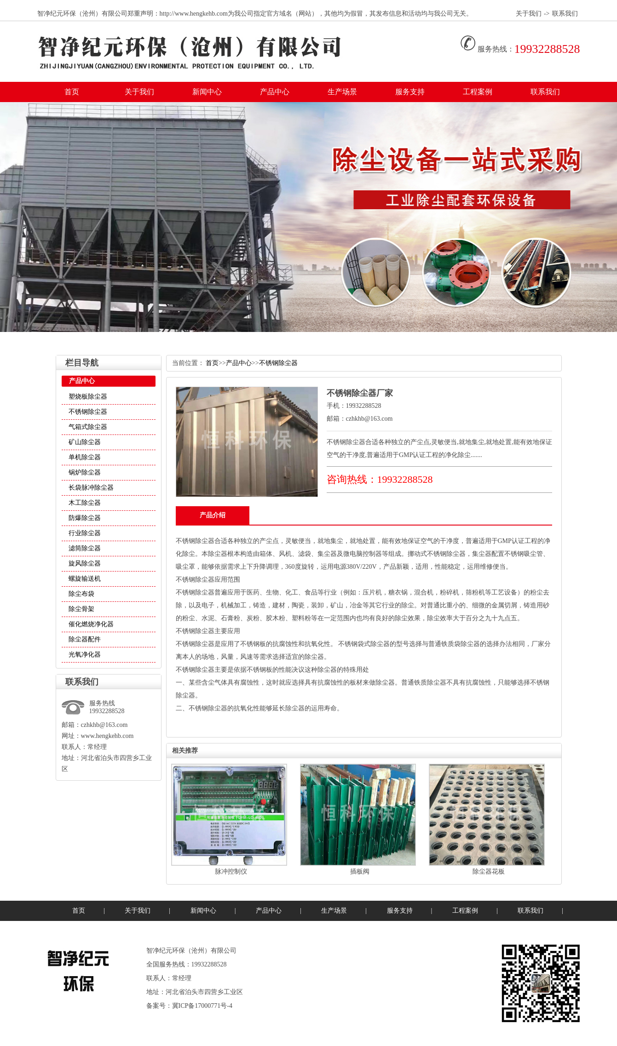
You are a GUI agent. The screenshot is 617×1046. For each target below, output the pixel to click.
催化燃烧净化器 (91, 624)
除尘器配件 (85, 639)
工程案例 (477, 92)
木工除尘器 (85, 502)
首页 (71, 92)
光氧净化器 (85, 654)
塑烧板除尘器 (88, 396)
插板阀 (359, 871)
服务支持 (410, 92)
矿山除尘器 (85, 442)
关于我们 (529, 13)
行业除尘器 (85, 533)
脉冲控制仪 (231, 871)
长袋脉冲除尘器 (91, 487)
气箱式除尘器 (88, 426)
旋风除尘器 (85, 563)
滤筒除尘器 (85, 548)
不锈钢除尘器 (88, 411)
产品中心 (274, 92)
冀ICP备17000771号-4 (202, 1005)
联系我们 (565, 13)
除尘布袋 (81, 593)
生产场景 (342, 92)
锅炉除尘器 (85, 472)
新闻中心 (207, 92)
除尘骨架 (81, 609)
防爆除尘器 (85, 517)
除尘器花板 (489, 871)
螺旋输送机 (85, 578)
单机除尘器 (85, 457)
